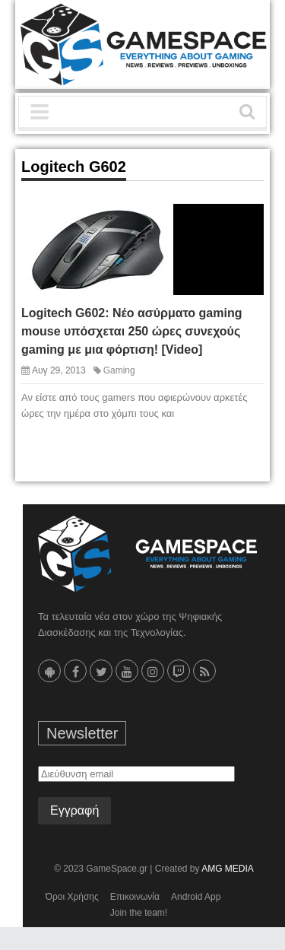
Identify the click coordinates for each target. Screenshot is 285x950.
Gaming (119, 370)
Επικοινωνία (135, 896)
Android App (195, 896)
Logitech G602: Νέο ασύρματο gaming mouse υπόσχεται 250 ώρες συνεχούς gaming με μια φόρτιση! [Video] (131, 331)
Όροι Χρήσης (72, 896)
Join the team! (138, 912)
